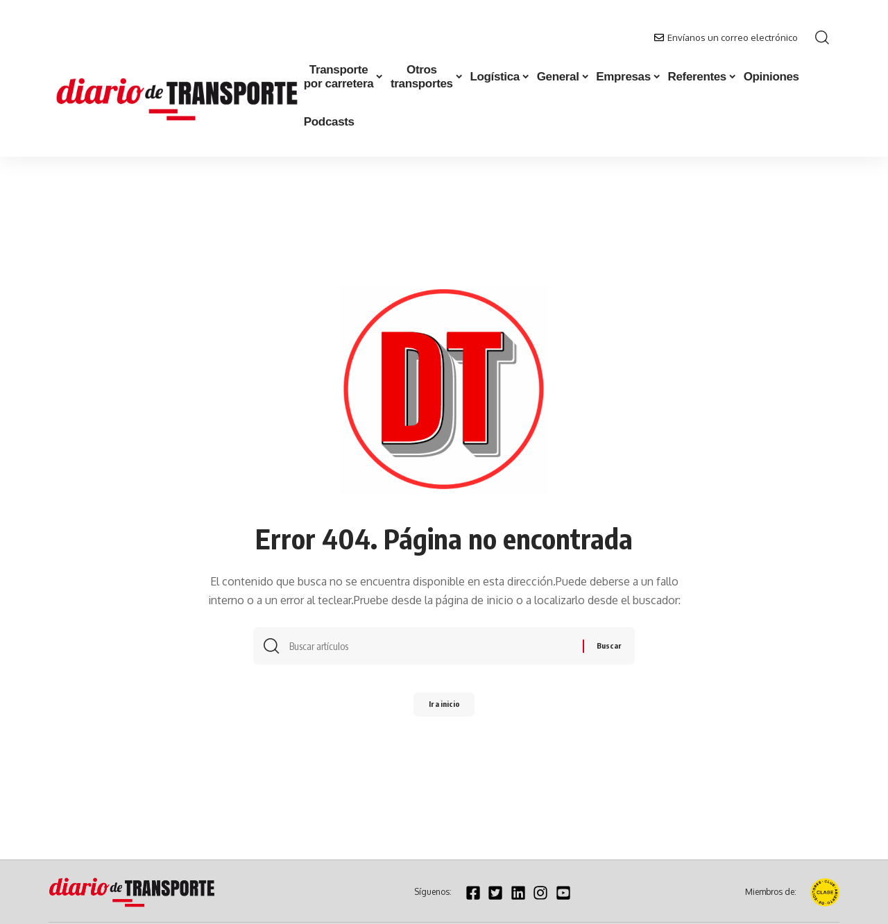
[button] (822, 37)
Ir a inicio (444, 708)
